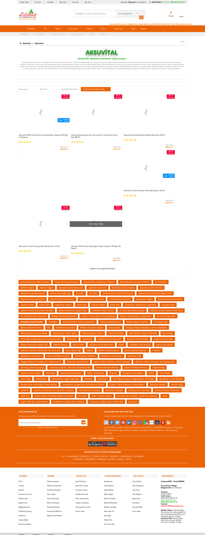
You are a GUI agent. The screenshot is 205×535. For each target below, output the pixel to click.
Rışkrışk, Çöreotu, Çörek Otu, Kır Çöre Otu (40, 282)
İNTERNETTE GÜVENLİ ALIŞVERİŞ (102, 492)
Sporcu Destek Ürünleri (136, 282)
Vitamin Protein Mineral (107, 299)
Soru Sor (38, 2)
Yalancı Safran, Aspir (30, 305)
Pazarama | (139, 388)
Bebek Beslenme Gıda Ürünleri (134, 214)
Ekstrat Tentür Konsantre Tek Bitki (37, 242)
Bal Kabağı (168, 265)
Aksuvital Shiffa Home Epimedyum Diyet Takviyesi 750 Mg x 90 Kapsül (81, 179)
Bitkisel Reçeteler (111, 434)
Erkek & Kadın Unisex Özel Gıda (118, 225)
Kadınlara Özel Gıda (163, 270)
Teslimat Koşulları (54, 421)
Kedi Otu (25, 327)
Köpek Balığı (158, 299)
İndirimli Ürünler (81, 417)
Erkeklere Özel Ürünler (103, 242)
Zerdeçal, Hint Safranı (31, 288)
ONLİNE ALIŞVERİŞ (102, 483)
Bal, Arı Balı (78, 276)
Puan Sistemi (40, 33)
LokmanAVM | (73, 388)
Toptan (89, 28)
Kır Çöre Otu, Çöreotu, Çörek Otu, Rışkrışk (137, 327)
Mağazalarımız (24, 438)
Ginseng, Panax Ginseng (32, 299)
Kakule (89, 282)
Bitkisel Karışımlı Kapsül (91, 259)
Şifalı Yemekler (110, 430)
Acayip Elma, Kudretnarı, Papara (99, 214)
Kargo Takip (24, 2)
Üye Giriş (88, 2)
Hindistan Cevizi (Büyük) (170, 310)
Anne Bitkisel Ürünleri (119, 231)
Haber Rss (108, 451)
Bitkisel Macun (60, 276)
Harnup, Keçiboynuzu (110, 253)
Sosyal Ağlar (23, 451)
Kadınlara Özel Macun (71, 305)
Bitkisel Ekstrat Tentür (31, 259)
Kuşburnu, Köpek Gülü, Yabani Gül (106, 333)
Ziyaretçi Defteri (25, 455)
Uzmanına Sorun (25, 425)
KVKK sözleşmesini (29, 359)
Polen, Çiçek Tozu (95, 305)
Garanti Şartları (53, 430)
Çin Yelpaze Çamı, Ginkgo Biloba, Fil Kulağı (133, 310)
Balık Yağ (115, 236)
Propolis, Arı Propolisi (133, 305)
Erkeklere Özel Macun (111, 288)
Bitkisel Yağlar (27, 219)
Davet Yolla (79, 442)
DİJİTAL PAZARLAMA (102, 502)
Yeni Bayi (50, 2)
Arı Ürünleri (160, 214)
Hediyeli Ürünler (81, 425)
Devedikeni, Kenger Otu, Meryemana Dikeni (83, 316)
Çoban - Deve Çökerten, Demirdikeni (127, 316)
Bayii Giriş (136, 430)
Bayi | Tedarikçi (77, 33)
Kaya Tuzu (118, 28)
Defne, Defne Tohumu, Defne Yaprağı (112, 293)
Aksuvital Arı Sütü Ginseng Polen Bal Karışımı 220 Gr (38, 179)
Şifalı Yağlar (108, 425)
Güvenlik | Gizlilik (58, 33)
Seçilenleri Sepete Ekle (95, 89)
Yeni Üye (75, 2)
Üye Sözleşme (138, 417)
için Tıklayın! (171, 419)
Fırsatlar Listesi (81, 421)
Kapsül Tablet (27, 236)
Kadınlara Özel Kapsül (77, 293)
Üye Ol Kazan (80, 413)
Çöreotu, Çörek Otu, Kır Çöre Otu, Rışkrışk (53, 322)
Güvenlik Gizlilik (53, 438)
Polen (121, 276)
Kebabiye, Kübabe (114, 322)
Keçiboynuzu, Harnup (139, 322)
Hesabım (136, 434)
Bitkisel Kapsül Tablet (92, 265)
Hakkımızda (24, 33)
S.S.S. (21, 413)
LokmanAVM (102, 528)
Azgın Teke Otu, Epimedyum (34, 333)
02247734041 (156, 2)
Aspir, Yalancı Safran (102, 327)
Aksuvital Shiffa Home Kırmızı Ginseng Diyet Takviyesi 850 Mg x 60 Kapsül (36, 129)
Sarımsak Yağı (160, 253)
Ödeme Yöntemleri (54, 417)
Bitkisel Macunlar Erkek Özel (34, 276)
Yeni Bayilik (136, 425)
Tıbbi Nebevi (109, 417)
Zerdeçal (133, 333)
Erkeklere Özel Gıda (65, 259)
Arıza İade (136, 442)
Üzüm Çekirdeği (116, 265)
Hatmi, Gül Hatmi (164, 276)
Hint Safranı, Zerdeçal (89, 322)
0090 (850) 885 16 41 (169, 429)
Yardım (92, 33)
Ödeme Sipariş (53, 413)
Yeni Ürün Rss (109, 455)
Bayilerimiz (23, 434)
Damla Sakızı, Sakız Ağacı (65, 265)
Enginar (113, 305)
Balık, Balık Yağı (73, 282)
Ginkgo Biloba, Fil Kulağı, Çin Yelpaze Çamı (41, 293)
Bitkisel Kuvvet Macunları (33, 225)
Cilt (45, 28)
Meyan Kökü (177, 316)
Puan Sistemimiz (82, 430)
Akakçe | (122, 391)
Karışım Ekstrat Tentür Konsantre (79, 253)
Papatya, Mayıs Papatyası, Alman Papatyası (146, 259)
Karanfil (24, 322)
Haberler (22, 447)
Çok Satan (73, 28)
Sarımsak (50, 305)
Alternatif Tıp (109, 442)
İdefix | (129, 391)
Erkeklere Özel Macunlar (109, 270)
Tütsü (57, 28)
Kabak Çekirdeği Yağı (60, 225)
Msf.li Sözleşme (53, 434)
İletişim (103, 33)
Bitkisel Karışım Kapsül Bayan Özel (155, 225)
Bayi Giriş (63, 2)
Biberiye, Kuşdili (158, 316)
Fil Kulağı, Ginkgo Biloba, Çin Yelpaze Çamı (41, 270)
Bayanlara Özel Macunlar (71, 219)
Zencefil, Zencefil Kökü (137, 270)
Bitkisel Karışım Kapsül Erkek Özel (166, 242)
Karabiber (102, 310)
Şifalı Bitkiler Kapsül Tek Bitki (143, 265)
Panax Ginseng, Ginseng (66, 214)
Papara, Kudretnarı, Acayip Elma (135, 248)
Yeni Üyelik (136, 413)
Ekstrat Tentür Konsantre (33, 231)
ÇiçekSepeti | (86, 388)
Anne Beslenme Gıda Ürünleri (35, 214)
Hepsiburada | (127, 388)
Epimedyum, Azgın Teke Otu (65, 310)
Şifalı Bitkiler (109, 421)
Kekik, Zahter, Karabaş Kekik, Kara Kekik (54, 327)
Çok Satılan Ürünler (83, 438)
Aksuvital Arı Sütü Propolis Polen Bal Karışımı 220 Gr (166, 129)
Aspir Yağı (25, 310)
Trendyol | (115, 388)
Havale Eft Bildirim (54, 442)
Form (103, 28)
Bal (48, 259)
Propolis (156, 282)
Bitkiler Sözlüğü (110, 438)
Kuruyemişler (168, 236)
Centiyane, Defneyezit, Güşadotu (140, 236)
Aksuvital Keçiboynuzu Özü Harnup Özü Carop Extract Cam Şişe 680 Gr (79, 129)
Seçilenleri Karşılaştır (69, 88)
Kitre (165, 327)
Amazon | (105, 388)
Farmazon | (102, 391)
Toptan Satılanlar (82, 434)
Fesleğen (53, 253)
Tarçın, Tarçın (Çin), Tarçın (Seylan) (98, 248)
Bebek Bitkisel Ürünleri (137, 253)
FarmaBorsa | (90, 391)
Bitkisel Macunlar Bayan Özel (73, 242)
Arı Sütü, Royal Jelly (166, 248)
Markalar (31, 28)
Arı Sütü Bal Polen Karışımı (33, 248)
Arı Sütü (80, 225)
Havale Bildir (137, 438)
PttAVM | (96, 388)
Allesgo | (113, 391)
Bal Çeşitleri (114, 259)
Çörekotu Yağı (134, 288)
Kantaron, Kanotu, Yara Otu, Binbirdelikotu (69, 299)
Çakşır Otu (44, 236)
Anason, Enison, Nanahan (167, 322)
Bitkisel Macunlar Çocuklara (34, 265)
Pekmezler (72, 270)
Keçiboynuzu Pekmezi (85, 288)
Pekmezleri (41, 310)
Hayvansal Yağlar (144, 231)
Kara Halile (165, 305)
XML (133, 28)
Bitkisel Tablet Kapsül (109, 282)
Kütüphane (108, 413)
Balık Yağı (81, 236)
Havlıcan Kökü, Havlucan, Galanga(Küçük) (155, 293)
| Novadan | (78, 391)
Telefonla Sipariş (25, 442)
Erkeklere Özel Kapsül (140, 276)
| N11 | (64, 388)
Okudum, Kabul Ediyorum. (38, 359)
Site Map (107, 447)
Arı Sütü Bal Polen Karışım (132, 242)
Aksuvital (38, 43)
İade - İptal (51, 425)
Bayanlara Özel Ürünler (123, 219)
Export (144, 28)
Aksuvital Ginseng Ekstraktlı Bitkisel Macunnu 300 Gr (123, 129)
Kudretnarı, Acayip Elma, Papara (68, 333)
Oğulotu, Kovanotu (97, 219)
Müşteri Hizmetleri (54, 447)
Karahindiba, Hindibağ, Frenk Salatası (39, 316)
